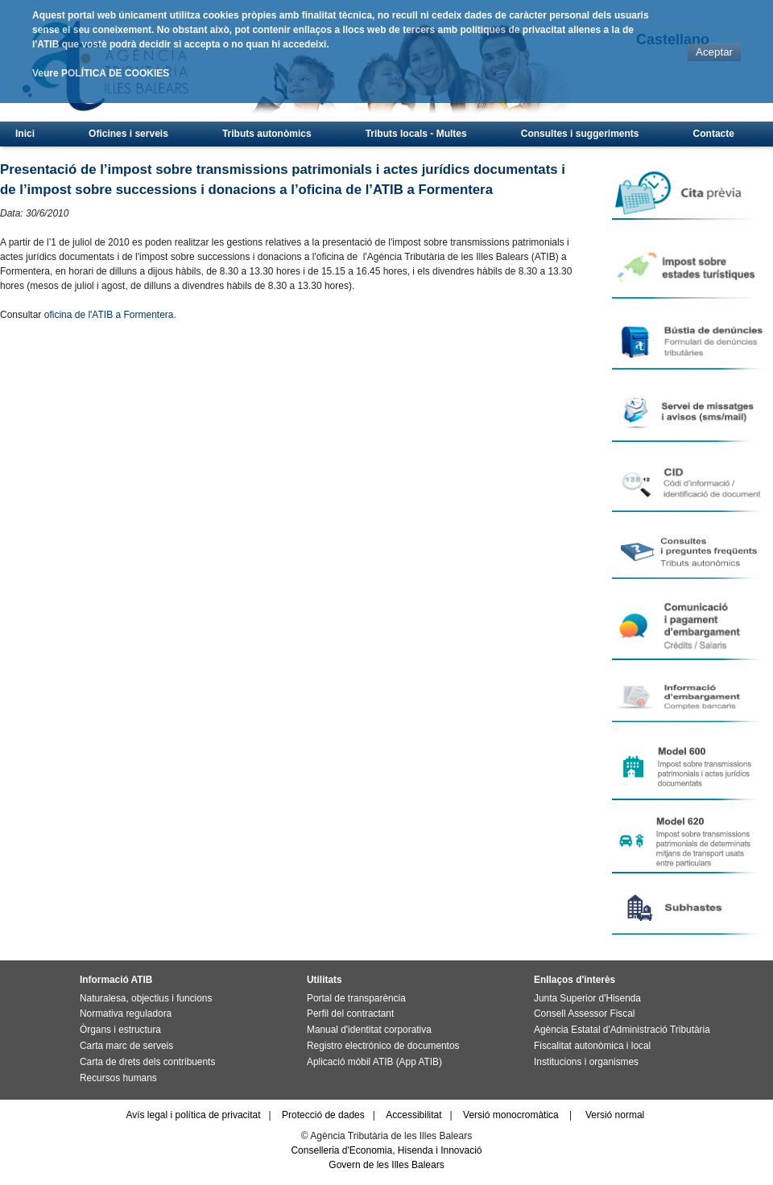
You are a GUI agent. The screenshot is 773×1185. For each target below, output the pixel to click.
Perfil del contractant (350, 1013)
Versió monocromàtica (511, 1115)
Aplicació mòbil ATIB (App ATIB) (374, 1061)
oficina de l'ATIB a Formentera (109, 314)
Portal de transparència (356, 998)
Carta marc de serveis (126, 1045)
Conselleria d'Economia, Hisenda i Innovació (386, 1150)
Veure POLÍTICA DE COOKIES (100, 73)
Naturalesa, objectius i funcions (146, 998)
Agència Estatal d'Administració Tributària (622, 1029)
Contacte (713, 133)
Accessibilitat (413, 1115)
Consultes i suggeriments (580, 133)
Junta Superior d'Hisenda (587, 998)
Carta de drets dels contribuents (147, 1061)
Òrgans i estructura (120, 1029)
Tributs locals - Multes (416, 133)
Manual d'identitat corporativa (369, 1029)
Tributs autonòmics (267, 133)
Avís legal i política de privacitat (193, 1115)
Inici (25, 133)
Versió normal (614, 1115)
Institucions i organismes (586, 1061)
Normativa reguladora (126, 1013)
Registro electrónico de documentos (383, 1045)
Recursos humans (118, 1078)
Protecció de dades (323, 1115)
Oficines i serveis (128, 133)
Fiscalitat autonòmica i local (592, 1045)
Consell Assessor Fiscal (584, 1013)
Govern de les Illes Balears (386, 1165)
